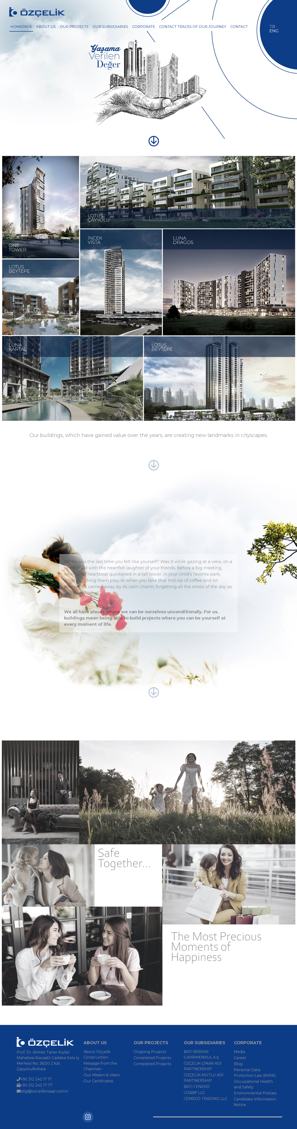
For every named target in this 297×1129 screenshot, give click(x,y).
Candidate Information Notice (255, 1102)
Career (240, 1058)
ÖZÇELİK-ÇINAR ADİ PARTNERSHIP (202, 1066)
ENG (274, 30)
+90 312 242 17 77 (34, 1085)
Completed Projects (152, 1058)
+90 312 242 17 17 (34, 1079)
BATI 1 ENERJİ (197, 1086)
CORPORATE (143, 26)
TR (272, 26)
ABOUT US (46, 26)
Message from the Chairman (100, 1066)
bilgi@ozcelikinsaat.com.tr (42, 1091)
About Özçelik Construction (97, 1055)
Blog (238, 1064)
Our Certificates (98, 1081)
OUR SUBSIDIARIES (110, 26)
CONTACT (239, 26)
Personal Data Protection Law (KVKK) (255, 1073)
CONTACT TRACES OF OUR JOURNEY (192, 26)
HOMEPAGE (21, 26)
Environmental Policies (255, 1093)
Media (239, 1052)
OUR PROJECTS (74, 26)
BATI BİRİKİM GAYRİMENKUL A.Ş (201, 1055)
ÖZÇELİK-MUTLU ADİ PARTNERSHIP (203, 1078)
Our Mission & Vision (102, 1075)
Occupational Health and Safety (253, 1084)
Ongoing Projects (150, 1052)
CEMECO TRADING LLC (205, 1098)
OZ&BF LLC (194, 1092)
